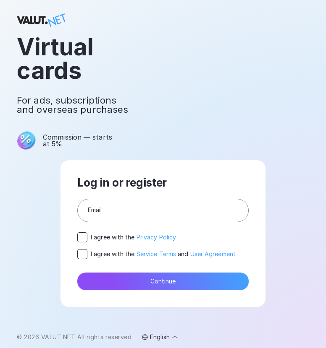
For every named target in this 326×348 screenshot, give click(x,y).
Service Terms (156, 253)
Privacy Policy (156, 237)
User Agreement (213, 253)
